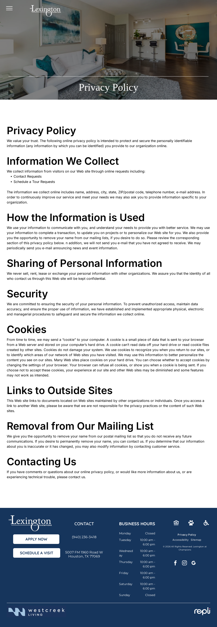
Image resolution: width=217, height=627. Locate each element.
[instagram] (184, 563)
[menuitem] (187, 534)
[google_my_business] (193, 563)
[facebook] (175, 563)
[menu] (9, 8)
